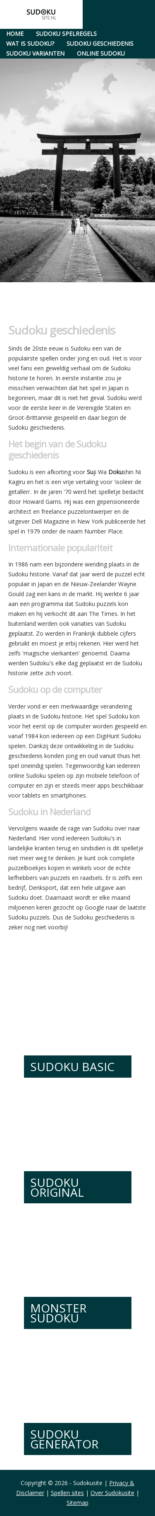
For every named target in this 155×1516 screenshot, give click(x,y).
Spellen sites (67, 1493)
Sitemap (77, 1503)
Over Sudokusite (112, 1493)
